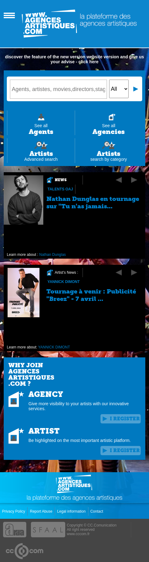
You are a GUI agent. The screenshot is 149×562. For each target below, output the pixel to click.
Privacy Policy (14, 511)
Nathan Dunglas (52, 254)
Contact (97, 511)
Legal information (72, 511)
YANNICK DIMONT (64, 282)
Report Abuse (41, 511)
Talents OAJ (60, 189)
